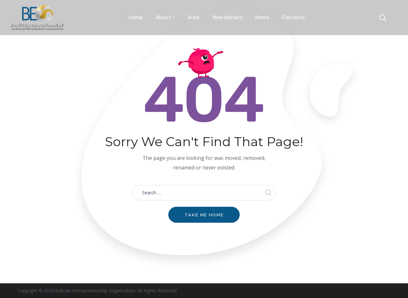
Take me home (204, 214)
